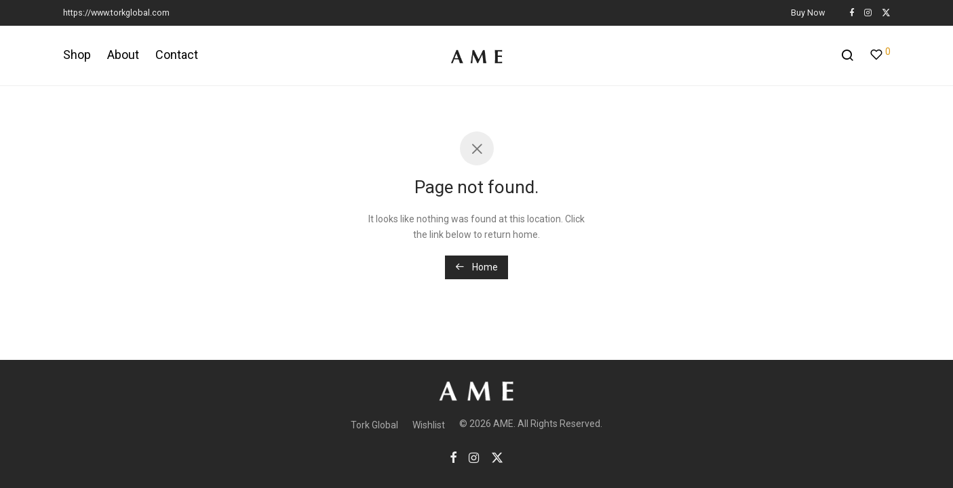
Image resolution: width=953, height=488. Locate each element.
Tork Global (374, 425)
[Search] (847, 55)
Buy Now (808, 13)
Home (476, 267)
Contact (176, 54)
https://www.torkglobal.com (116, 12)
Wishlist (428, 425)
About (123, 54)
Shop (77, 54)
